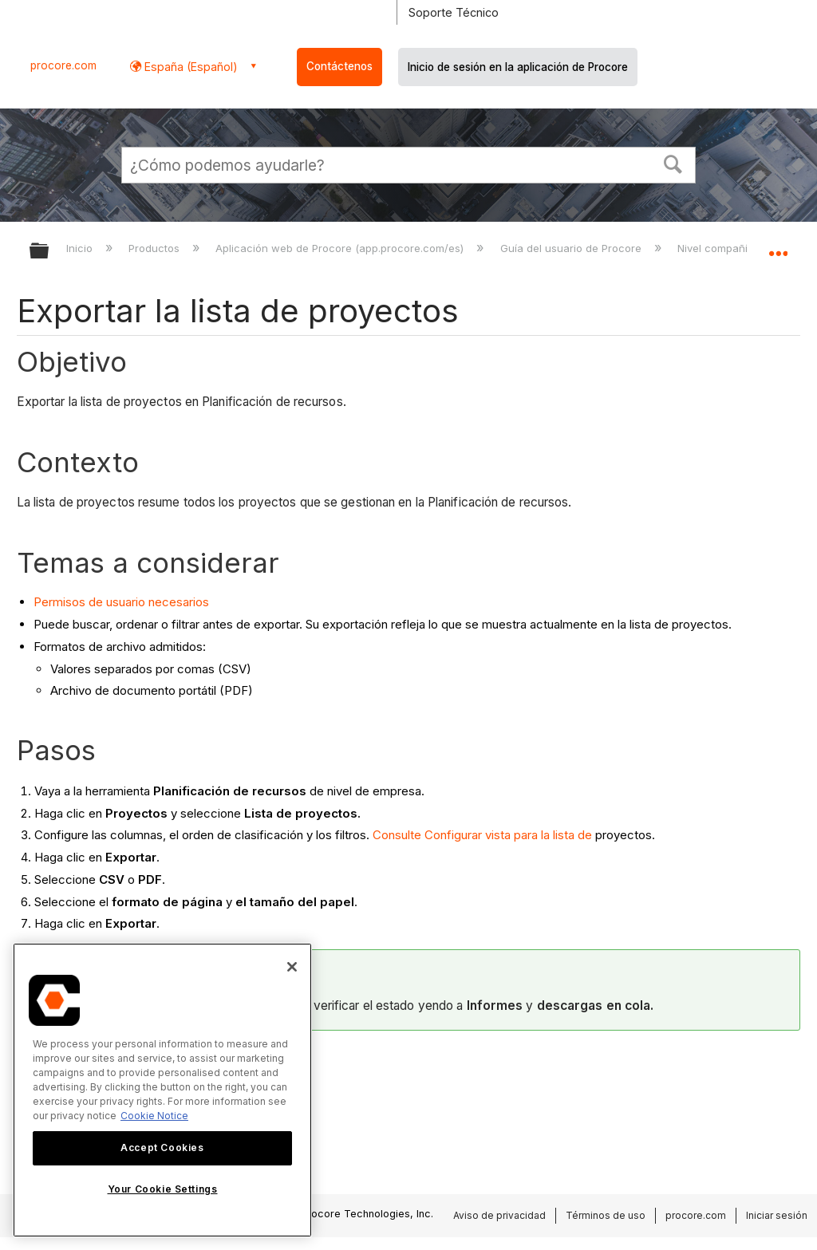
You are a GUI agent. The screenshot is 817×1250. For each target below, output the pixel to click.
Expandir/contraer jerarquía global (49, 251)
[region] (162, 1090)
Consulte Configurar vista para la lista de (482, 834)
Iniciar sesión (776, 1215)
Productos (155, 248)
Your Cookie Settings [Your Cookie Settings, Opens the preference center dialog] (163, 1189)
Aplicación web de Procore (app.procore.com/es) (341, 248)
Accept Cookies (161, 1147)
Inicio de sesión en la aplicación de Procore (518, 67)
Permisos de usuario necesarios (121, 601)
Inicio (81, 248)
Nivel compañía (717, 248)
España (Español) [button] (189, 66)
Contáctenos (339, 66)
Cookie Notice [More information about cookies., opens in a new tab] (154, 1116)
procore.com (63, 65)
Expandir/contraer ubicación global (777, 246)
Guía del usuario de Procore (572, 248)
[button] (673, 162)
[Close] (292, 966)
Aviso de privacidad (499, 1215)
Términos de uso (605, 1215)
